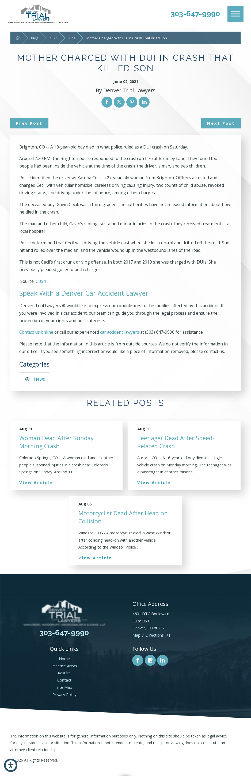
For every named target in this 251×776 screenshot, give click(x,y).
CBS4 (41, 281)
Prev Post (29, 123)
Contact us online (36, 332)
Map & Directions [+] (151, 635)
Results (64, 672)
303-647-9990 (195, 13)
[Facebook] (137, 660)
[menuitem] (64, 658)
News (39, 379)
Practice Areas (64, 665)
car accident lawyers (119, 332)
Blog (34, 38)
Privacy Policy (64, 694)
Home (64, 658)
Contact (64, 680)
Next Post (221, 123)
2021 (53, 38)
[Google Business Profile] (150, 660)
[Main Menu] (235, 14)
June (72, 38)
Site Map (64, 687)
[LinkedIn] (162, 660)
